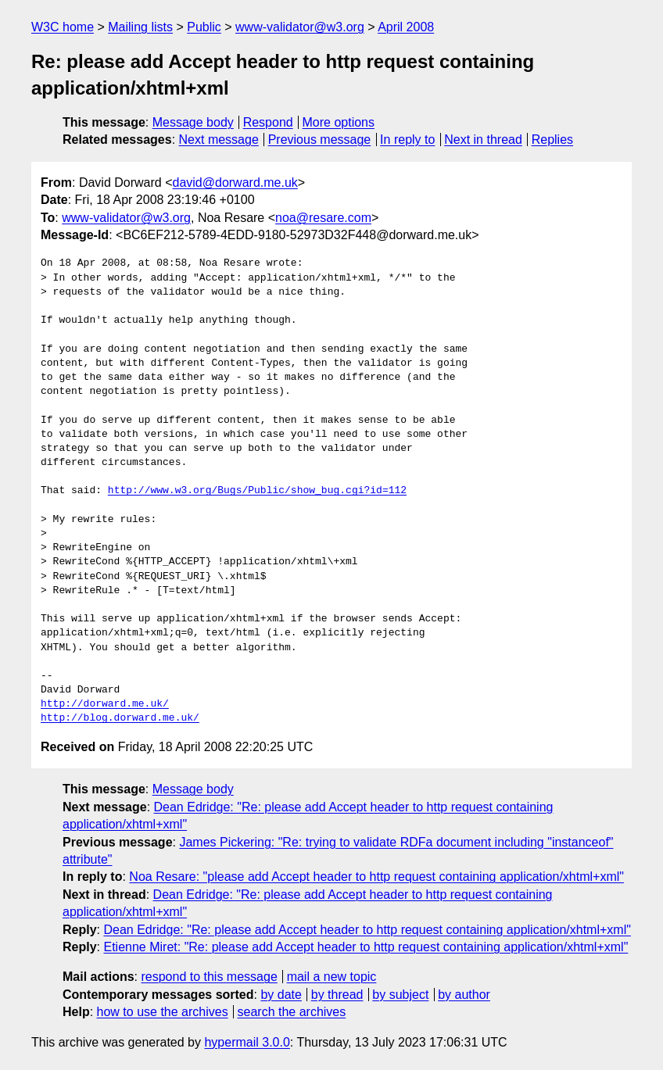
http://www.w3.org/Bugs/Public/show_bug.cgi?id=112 (257, 491)
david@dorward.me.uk (235, 182)
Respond (268, 122)
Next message (219, 139)
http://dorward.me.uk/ (105, 704)
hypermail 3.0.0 (246, 1042)
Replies (552, 139)
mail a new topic (332, 976)
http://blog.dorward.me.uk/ (120, 718)
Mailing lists (140, 27)
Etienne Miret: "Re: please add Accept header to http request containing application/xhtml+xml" (365, 947)
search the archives (292, 1011)
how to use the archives (162, 1011)
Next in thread (483, 139)
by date (280, 994)
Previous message (319, 139)
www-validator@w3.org (299, 27)
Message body (193, 122)
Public (204, 27)
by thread (337, 994)
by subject (400, 994)
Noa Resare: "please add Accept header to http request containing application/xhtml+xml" (376, 876)
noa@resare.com (323, 217)
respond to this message (209, 976)
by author (464, 994)
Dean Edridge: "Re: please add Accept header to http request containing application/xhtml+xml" (366, 929)
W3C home (62, 27)
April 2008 (406, 27)
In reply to (407, 139)
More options (339, 122)
